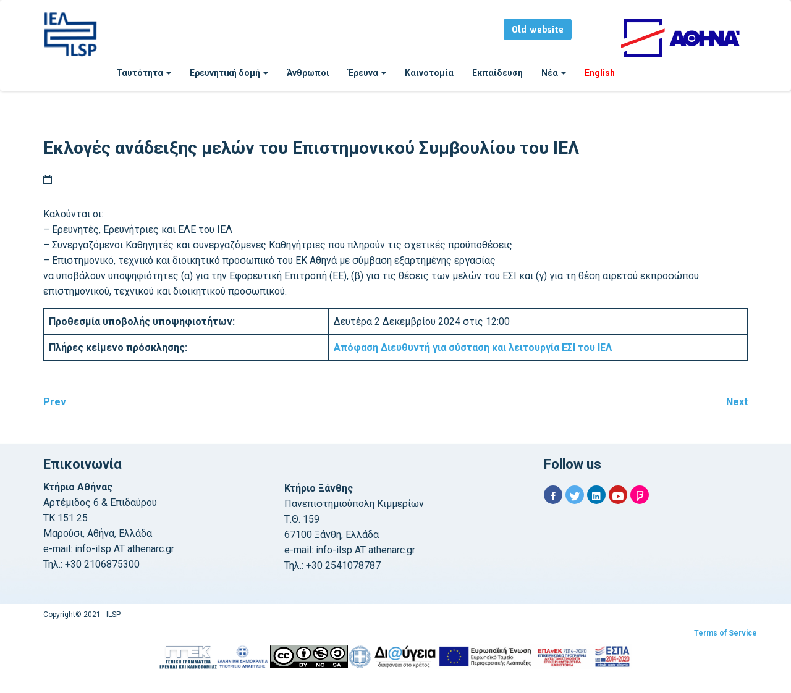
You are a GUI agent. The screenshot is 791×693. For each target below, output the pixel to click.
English (600, 73)
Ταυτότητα (143, 73)
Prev (54, 402)
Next (737, 402)
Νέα (553, 73)
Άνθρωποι (308, 73)
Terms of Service (725, 633)
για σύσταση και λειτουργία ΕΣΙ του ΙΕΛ (473, 347)
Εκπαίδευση (497, 73)
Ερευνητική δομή (229, 73)
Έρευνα (367, 73)
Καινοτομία (429, 73)
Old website (538, 30)
